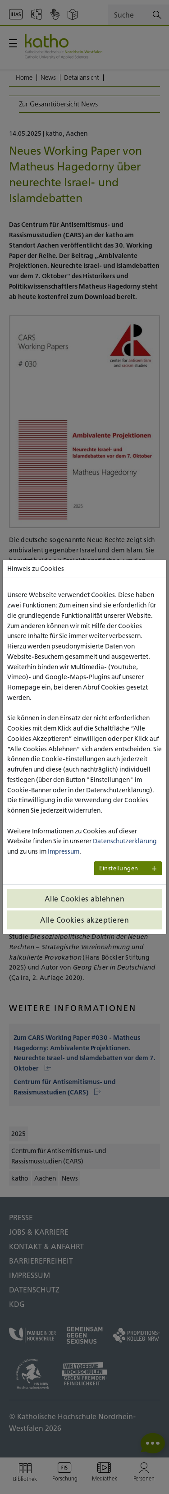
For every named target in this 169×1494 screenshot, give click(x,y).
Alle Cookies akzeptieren (84, 919)
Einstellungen (118, 868)
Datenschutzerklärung (125, 841)
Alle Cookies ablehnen (85, 898)
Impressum (63, 851)
